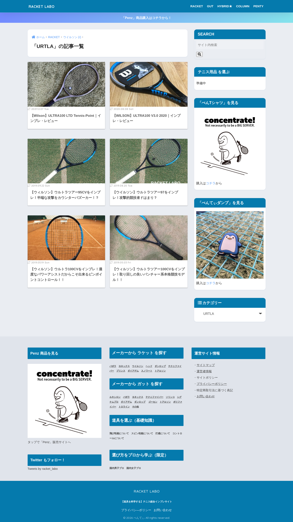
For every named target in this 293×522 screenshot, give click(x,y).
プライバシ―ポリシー (136, 510)
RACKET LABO (46, 6)
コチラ (211, 183)
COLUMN (242, 6)
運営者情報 (204, 371)
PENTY (258, 6)
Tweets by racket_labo (43, 468)
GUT (210, 6)
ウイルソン (140, 366)
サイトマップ (206, 365)
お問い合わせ (206, 396)
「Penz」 (46, 442)
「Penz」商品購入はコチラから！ (146, 18)
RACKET (196, 6)
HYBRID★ (224, 6)
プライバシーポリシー (212, 383)
